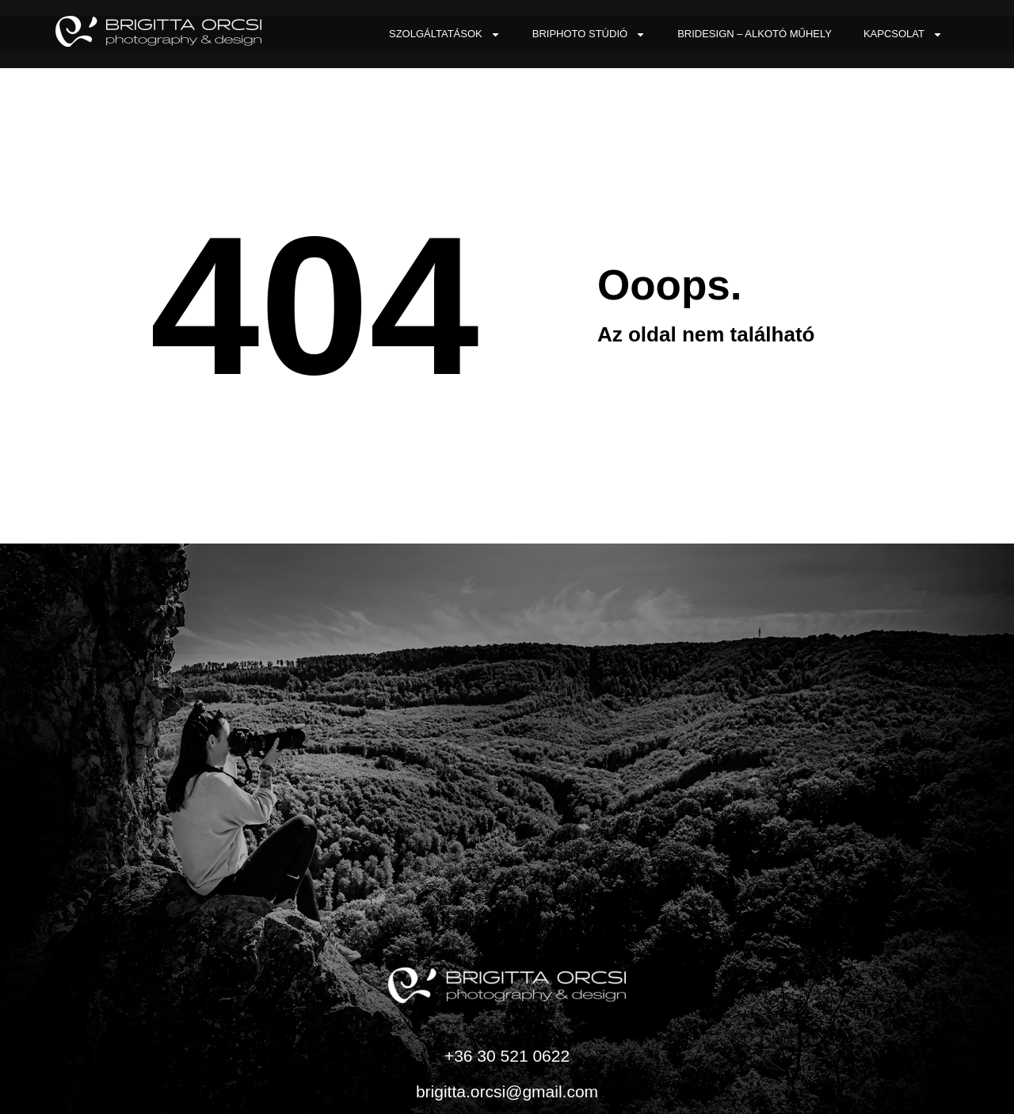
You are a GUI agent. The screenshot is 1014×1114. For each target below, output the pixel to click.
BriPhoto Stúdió (589, 34)
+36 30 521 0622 (507, 1056)
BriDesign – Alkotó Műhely (754, 34)
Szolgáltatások (445, 34)
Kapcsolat (903, 34)
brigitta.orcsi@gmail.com (507, 1091)
